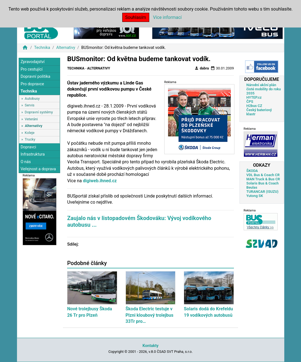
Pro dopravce (32, 84)
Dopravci (28, 147)
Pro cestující (32, 69)
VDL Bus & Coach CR (263, 175)
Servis (30, 105)
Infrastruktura (33, 154)
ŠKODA (252, 171)
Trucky (30, 139)
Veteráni (31, 119)
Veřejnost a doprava (38, 169)
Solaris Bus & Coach (262, 183)
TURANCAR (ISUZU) (262, 191)
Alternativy (65, 47)
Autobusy (32, 98)
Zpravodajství (33, 61)
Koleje (30, 133)
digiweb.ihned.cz (100, 180)
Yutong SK (254, 196)
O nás (26, 161)
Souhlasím (135, 17)
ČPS (249, 101)
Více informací (167, 17)
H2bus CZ (254, 106)
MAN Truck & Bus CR (263, 179)
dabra (201, 68)
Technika (42, 47)
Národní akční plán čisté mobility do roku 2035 (263, 89)
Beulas (251, 187)
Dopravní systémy (39, 112)
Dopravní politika (35, 76)
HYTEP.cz (254, 97)
